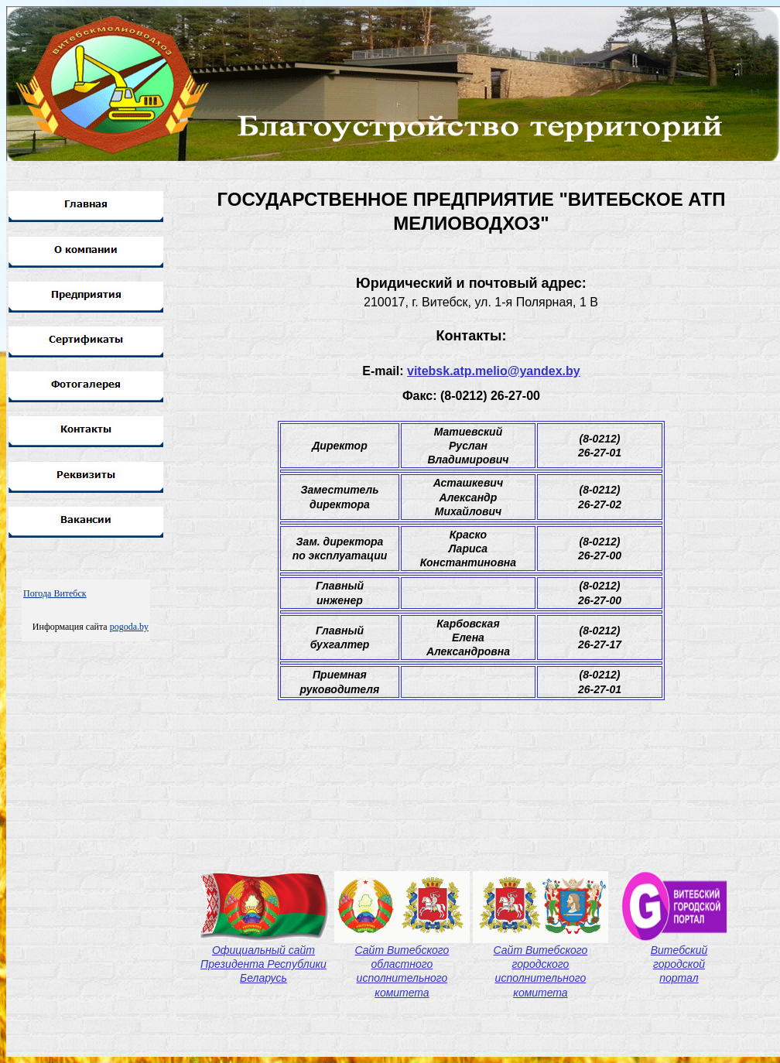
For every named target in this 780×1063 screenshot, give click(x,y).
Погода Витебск (55, 593)
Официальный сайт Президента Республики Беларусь (263, 964)
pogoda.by (129, 626)
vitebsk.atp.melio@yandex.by (493, 371)
